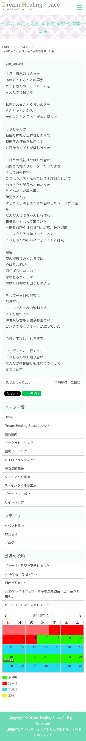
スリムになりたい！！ (22, 382)
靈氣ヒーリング (16, 451)
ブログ (23, 47)
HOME (6, 47)
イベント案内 (14, 525)
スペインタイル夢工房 (20, 485)
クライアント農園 (17, 477)
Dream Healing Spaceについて (27, 425)
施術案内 (11, 434)
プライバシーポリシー (21, 493)
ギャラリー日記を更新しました (27, 565)
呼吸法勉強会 (14, 468)
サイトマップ (14, 502)
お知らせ (11, 534)
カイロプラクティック (20, 459)
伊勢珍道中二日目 (67, 382)
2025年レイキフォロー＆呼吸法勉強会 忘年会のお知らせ (42, 593)
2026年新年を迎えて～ (21, 574)
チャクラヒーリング (19, 442)
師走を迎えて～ (16, 582)
